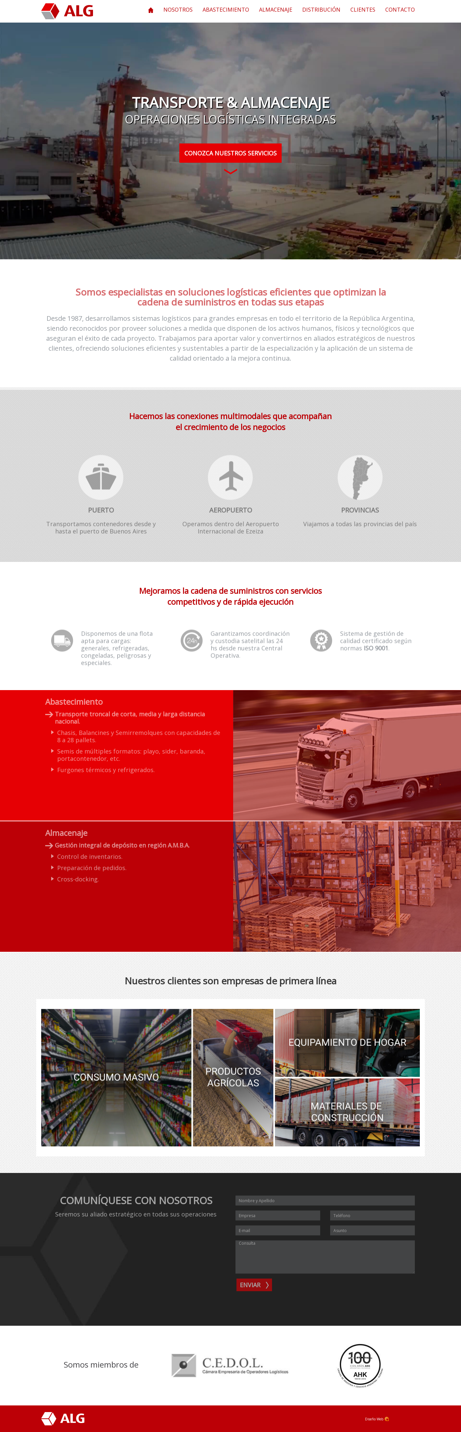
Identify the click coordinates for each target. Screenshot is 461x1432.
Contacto (400, 10)
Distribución (321, 10)
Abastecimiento (226, 10)
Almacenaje (275, 10)
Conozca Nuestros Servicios (230, 156)
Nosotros (178, 10)
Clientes (362, 10)
